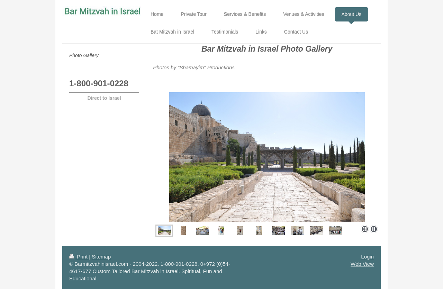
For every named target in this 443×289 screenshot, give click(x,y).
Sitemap (101, 257)
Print (79, 257)
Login (367, 257)
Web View (362, 264)
